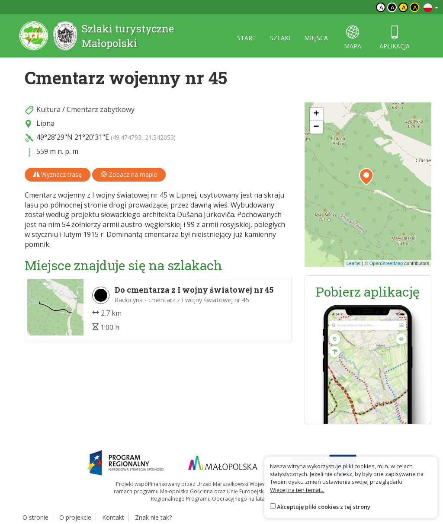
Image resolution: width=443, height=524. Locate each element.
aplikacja (394, 38)
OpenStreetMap (386, 263)
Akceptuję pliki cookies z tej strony (323, 507)
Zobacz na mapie (129, 174)
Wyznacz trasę (57, 174)
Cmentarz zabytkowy (101, 109)
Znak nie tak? (153, 517)
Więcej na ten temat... (297, 490)
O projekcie (75, 517)
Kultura (48, 109)
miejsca (316, 38)
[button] (366, 176)
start (246, 38)
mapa (352, 38)
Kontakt (113, 517)
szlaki (280, 38)
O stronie (35, 517)
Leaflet (354, 263)
